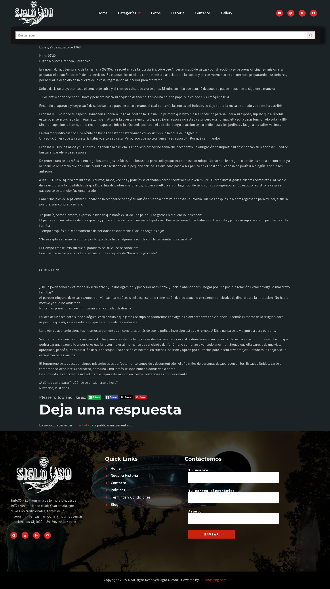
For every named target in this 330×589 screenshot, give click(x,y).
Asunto (233, 516)
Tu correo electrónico (233, 496)
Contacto (203, 13)
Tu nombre (233, 475)
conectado (81, 425)
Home (101, 13)
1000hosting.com (213, 579)
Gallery (228, 13)
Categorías (128, 13)
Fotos (155, 13)
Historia (178, 13)
